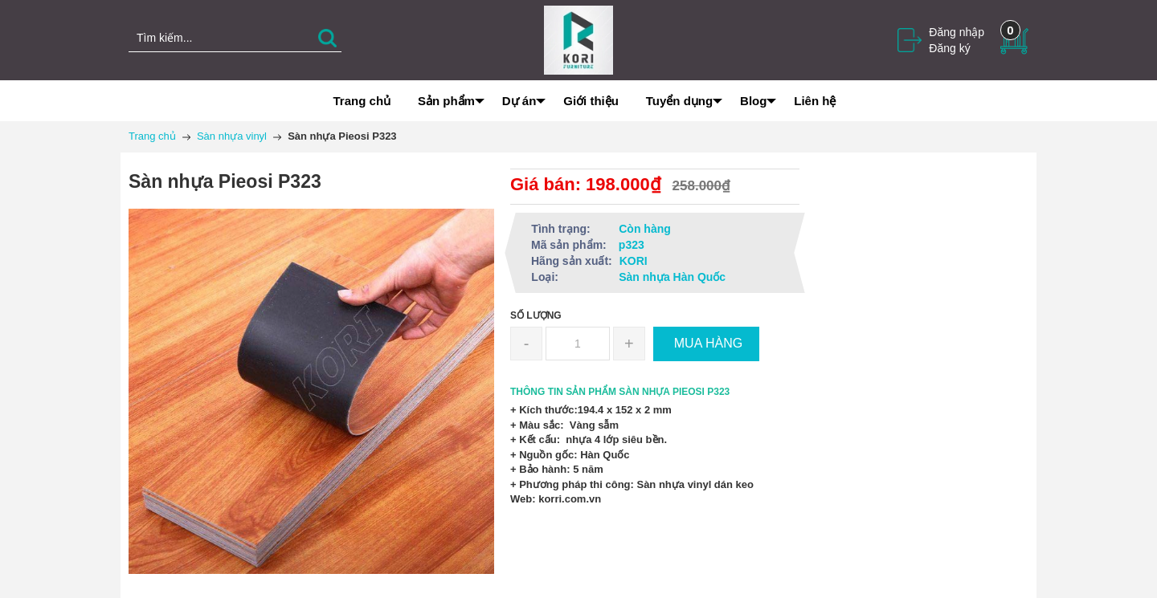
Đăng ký (949, 48)
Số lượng (536, 315)
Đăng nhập (956, 32)
